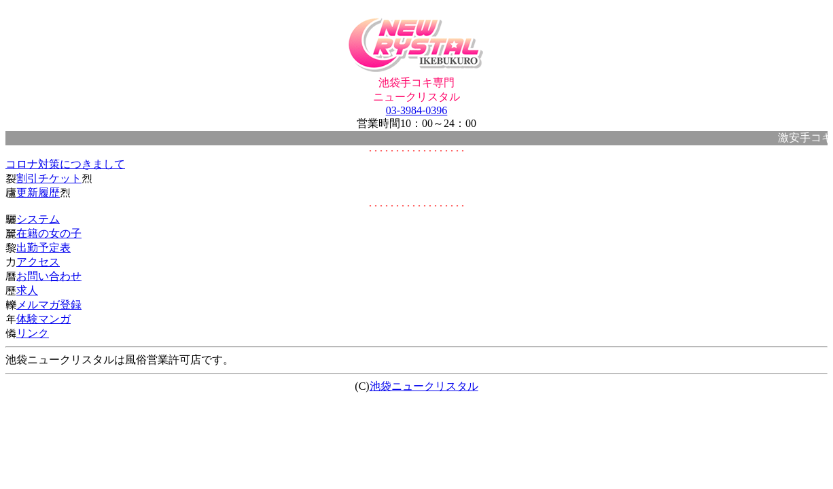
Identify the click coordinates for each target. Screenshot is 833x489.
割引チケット (49, 178)
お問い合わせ (49, 276)
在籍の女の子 (49, 233)
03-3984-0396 (417, 110)
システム (38, 219)
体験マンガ (43, 319)
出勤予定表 (43, 247)
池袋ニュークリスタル (424, 386)
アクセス (38, 262)
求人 (27, 290)
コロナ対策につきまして (65, 164)
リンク (32, 333)
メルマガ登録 (49, 304)
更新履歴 (38, 192)
